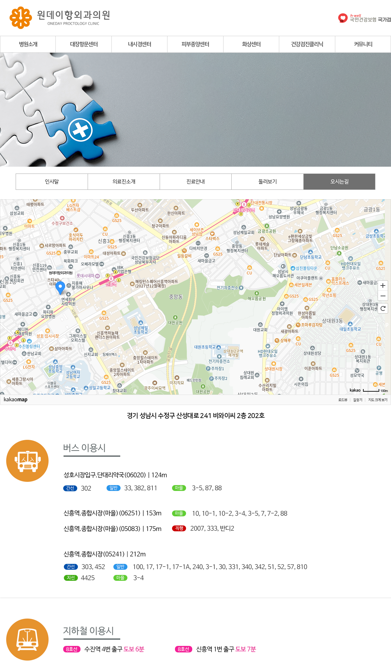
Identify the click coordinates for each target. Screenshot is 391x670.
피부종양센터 (195, 44)
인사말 (52, 182)
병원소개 (28, 44)
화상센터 (251, 44)
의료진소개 (123, 182)
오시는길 (339, 182)
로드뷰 (342, 400)
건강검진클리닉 (307, 44)
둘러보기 (267, 182)
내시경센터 (139, 44)
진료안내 (195, 182)
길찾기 (357, 400)
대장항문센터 (83, 44)
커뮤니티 (363, 44)
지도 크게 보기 (377, 400)
